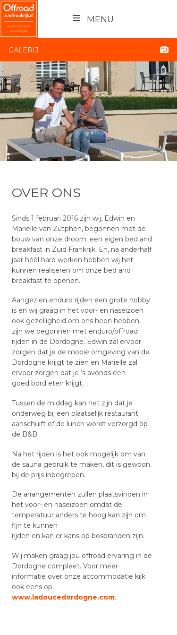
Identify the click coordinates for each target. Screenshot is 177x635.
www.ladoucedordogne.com (63, 597)
